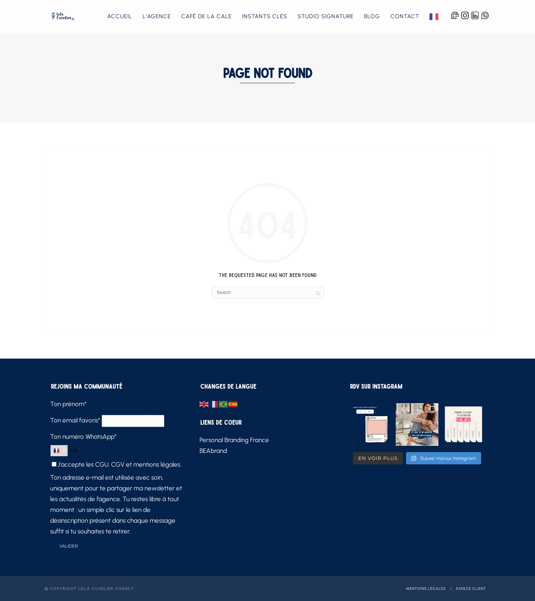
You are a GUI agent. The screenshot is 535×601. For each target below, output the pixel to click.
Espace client (471, 588)
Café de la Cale (206, 16)
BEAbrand (213, 450)
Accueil (119, 16)
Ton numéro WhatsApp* (83, 436)
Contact (404, 16)
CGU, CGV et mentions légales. (138, 464)
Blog (372, 16)
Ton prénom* (68, 404)
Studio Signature (326, 16)
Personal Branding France (234, 440)
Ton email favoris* (75, 420)
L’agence (157, 16)
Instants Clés (264, 16)
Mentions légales (426, 588)
